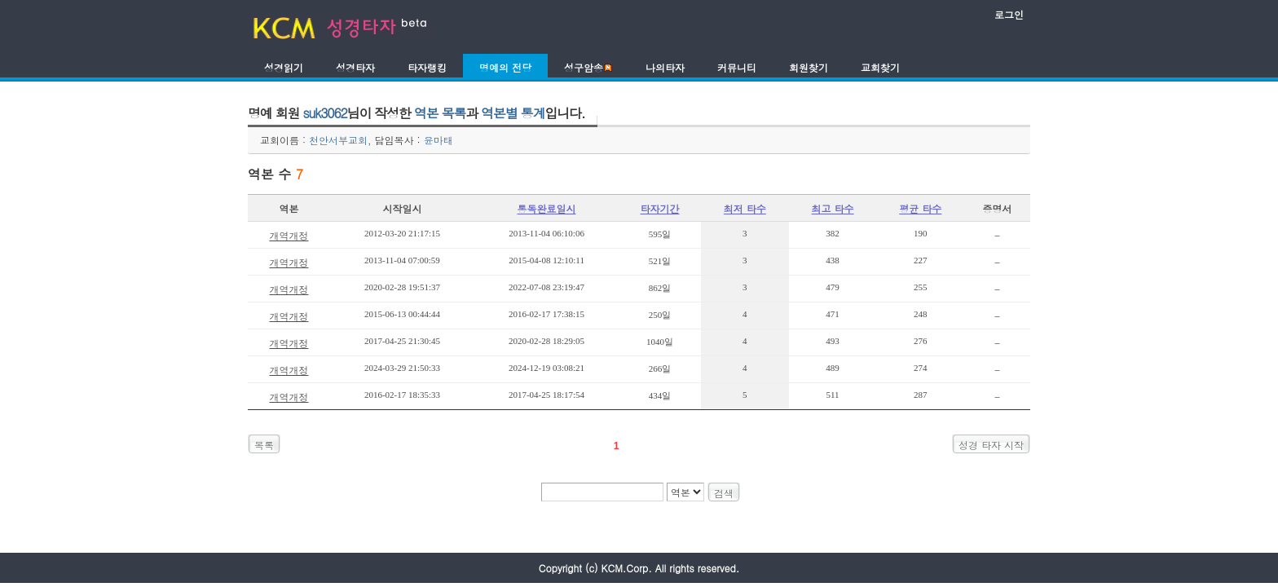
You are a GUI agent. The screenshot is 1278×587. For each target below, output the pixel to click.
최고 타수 (833, 208)
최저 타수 (745, 208)
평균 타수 (920, 208)
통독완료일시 (547, 208)
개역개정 (288, 235)
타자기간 (660, 208)
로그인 (1009, 14)
